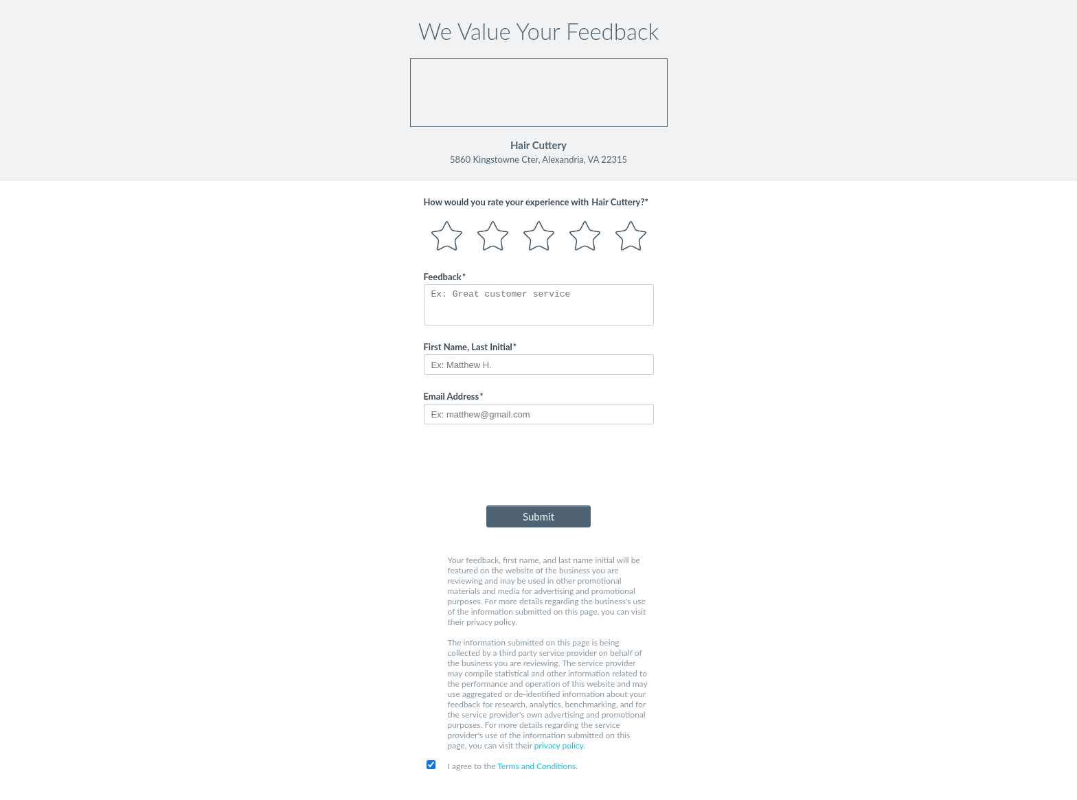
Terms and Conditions (536, 766)
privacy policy (558, 745)
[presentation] (538, 467)
